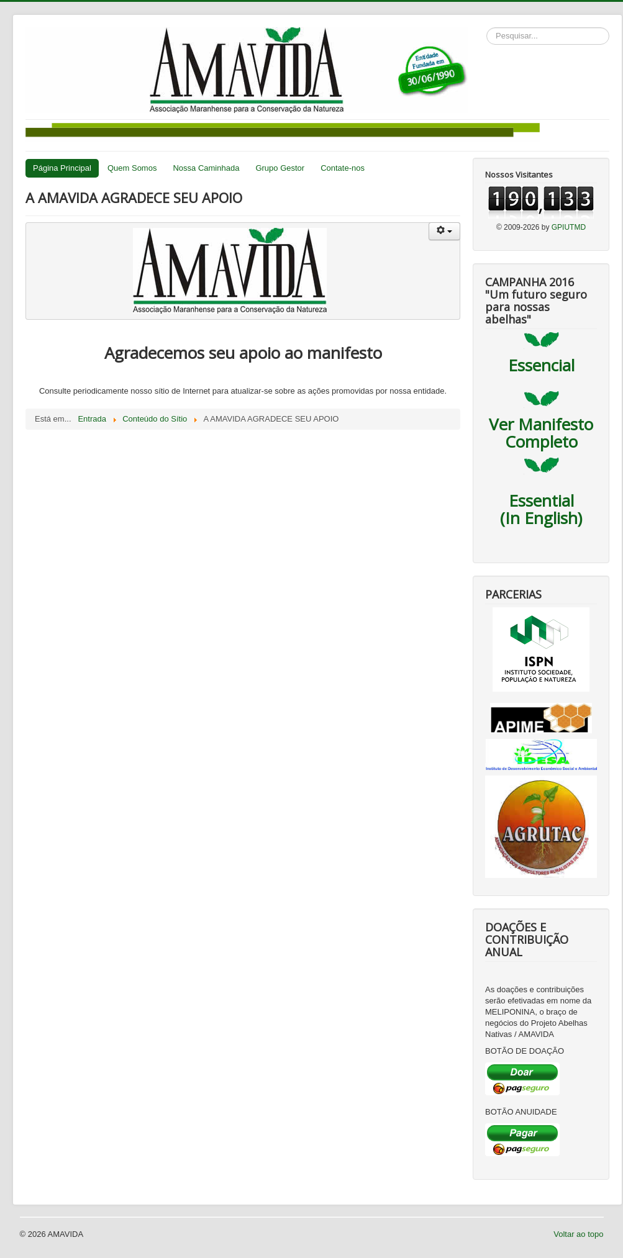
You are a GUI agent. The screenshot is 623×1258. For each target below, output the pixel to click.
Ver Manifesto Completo (541, 433)
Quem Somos (132, 168)
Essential (541, 500)
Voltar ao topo (578, 1234)
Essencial (541, 365)
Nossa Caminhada (206, 168)
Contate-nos (343, 168)
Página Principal (62, 168)
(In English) (541, 518)
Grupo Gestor (279, 168)
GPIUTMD (569, 227)
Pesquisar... (486, 27)
